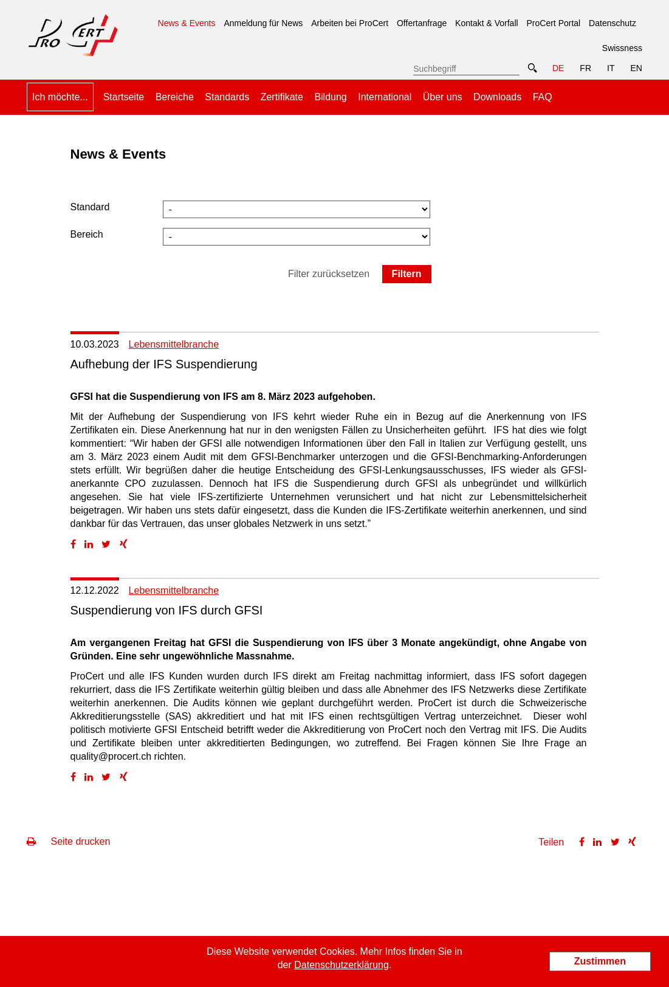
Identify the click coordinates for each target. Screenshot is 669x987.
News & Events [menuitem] (187, 19)
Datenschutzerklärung (341, 965)
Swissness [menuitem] (622, 48)
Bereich (86, 234)
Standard (90, 207)
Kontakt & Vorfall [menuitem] (486, 23)
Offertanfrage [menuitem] (422, 23)
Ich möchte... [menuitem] (60, 97)
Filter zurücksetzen (328, 274)
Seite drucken (68, 841)
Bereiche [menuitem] (175, 97)
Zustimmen (600, 961)
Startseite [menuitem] (124, 97)
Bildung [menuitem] (330, 97)
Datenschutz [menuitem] (612, 23)
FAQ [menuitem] (542, 97)
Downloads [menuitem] (497, 97)
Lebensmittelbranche (174, 344)
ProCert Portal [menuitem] (554, 23)
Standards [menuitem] (227, 97)
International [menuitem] (384, 97)
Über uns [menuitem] (442, 97)
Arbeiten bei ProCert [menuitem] (349, 23)
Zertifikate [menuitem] (282, 97)
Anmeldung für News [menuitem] (263, 23)
